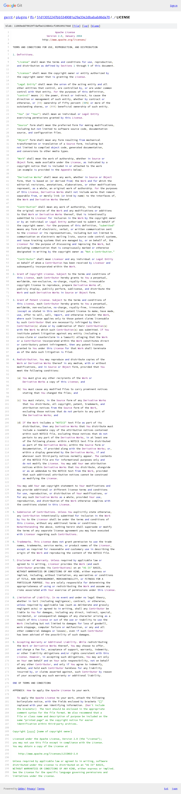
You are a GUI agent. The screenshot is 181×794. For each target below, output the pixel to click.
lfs (32, 17)
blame (95, 25)
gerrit (8, 17)
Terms (41, 788)
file (76, 25)
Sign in (173, 5)
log (85, 25)
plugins (21, 17)
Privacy (31, 788)
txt (166, 788)
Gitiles (21, 788)
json (174, 788)
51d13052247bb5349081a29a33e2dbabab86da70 (73, 17)
